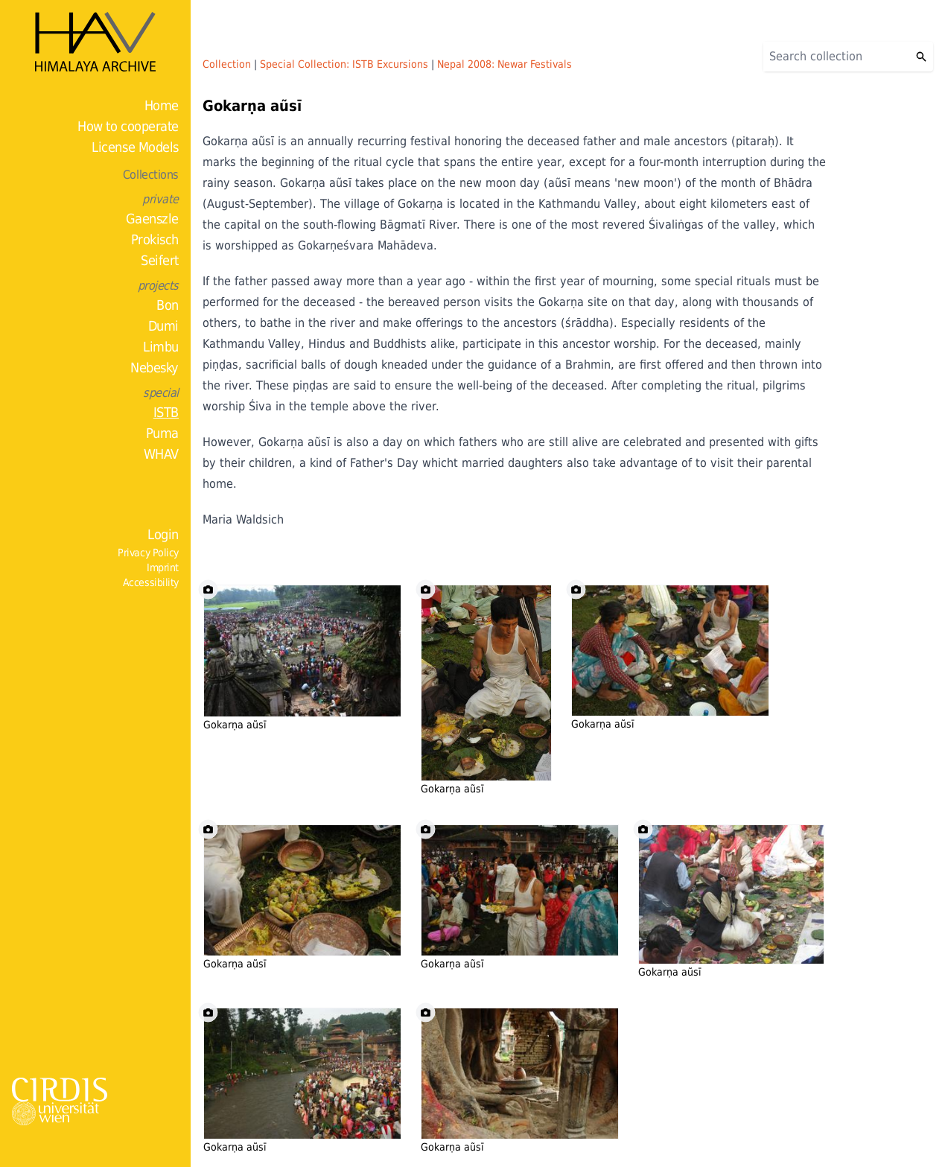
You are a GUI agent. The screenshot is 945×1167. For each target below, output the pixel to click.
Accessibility (151, 582)
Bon (167, 305)
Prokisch (155, 239)
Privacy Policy (148, 553)
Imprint (163, 567)
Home (161, 105)
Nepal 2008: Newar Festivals (504, 64)
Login (163, 534)
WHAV (161, 454)
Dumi (163, 326)
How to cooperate (128, 126)
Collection (227, 64)
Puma (162, 433)
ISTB (166, 412)
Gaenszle (152, 218)
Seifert (160, 260)
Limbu (161, 346)
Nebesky (154, 367)
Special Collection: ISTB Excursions (344, 64)
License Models (135, 147)
